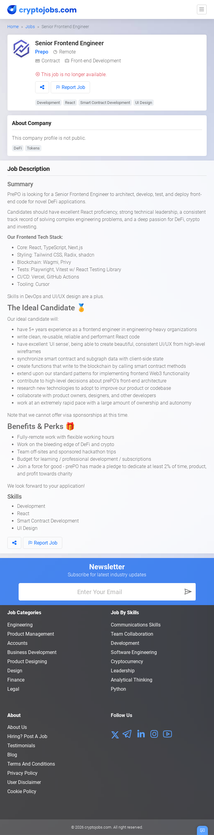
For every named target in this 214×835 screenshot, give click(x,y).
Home (13, 26)
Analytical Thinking (131, 680)
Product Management (30, 634)
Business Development (31, 652)
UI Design (143, 102)
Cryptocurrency (127, 661)
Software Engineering (134, 652)
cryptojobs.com (98, 827)
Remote (67, 52)
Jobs (30, 26)
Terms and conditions (31, 764)
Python (118, 689)
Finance (15, 680)
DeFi (18, 148)
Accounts (17, 643)
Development (48, 102)
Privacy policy (22, 773)
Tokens (33, 148)
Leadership (123, 671)
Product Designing (27, 661)
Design (14, 671)
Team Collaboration (132, 634)
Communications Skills (136, 625)
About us (17, 727)
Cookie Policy (21, 791)
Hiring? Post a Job (27, 736)
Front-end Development (96, 61)
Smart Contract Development (105, 102)
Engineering (20, 625)
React (70, 102)
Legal (13, 689)
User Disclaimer (24, 782)
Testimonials (21, 745)
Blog (12, 755)
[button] (42, 87)
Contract (51, 61)
